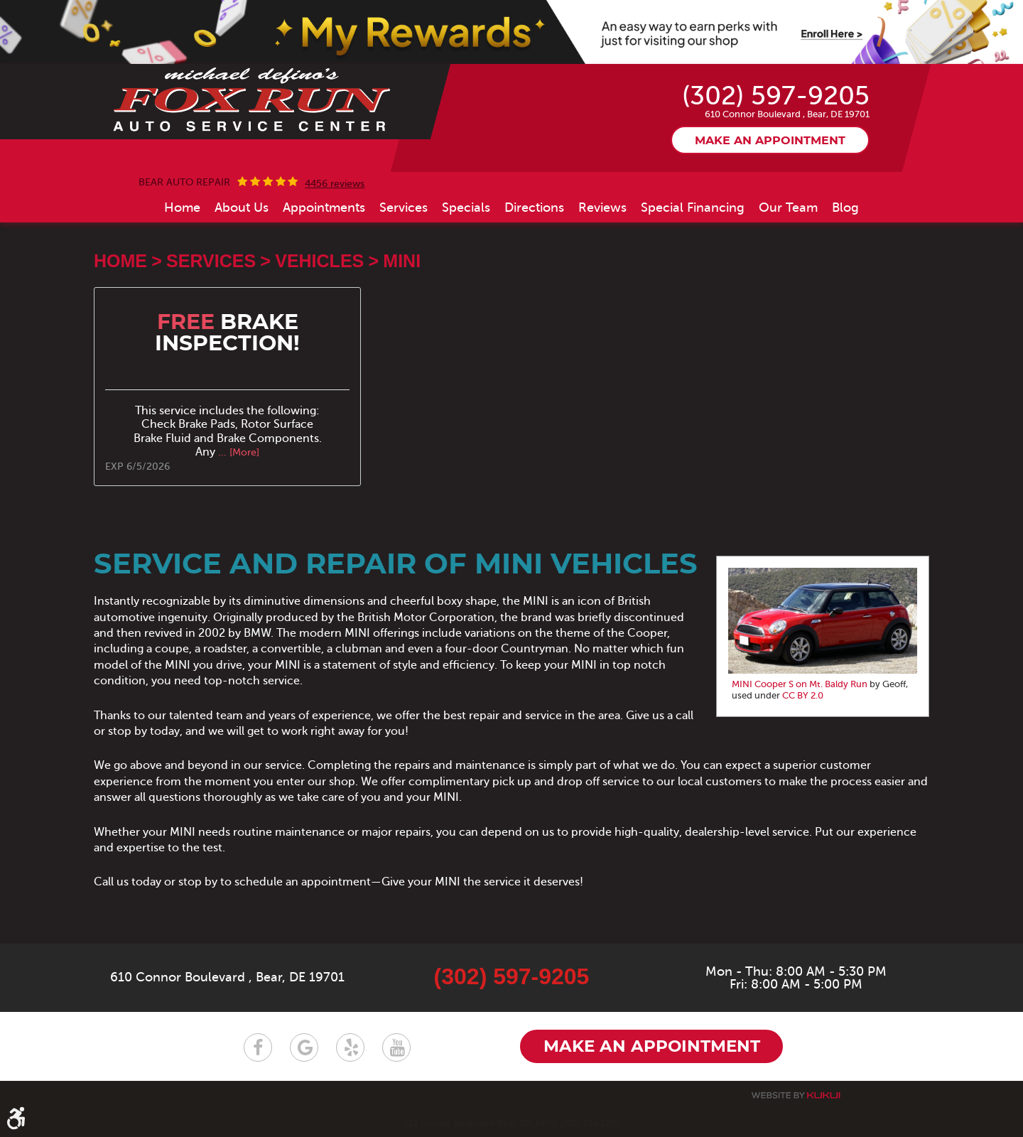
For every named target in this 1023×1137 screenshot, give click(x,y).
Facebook (258, 1047)
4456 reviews (334, 184)
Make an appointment (770, 141)
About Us (242, 207)
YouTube (396, 1047)
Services (403, 207)
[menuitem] (182, 207)
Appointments (324, 207)
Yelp (350, 1047)
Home (182, 207)
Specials (466, 207)
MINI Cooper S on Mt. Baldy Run (799, 685)
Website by (795, 1095)
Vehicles (319, 261)
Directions (534, 207)
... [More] (237, 452)
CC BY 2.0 (802, 696)
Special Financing (693, 207)
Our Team (788, 207)
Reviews (602, 207)
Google (304, 1047)
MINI (402, 261)
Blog (845, 207)
